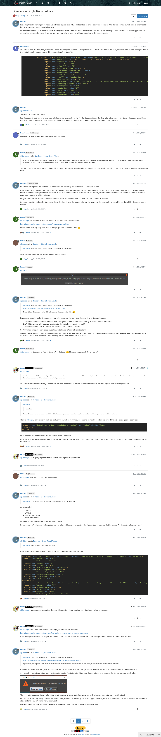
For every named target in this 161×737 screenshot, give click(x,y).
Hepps (22, 368)
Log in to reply (142, 16)
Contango (23, 21)
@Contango (34, 133)
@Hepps (31, 396)
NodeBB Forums (95, 734)
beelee (22, 152)
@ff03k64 (29, 267)
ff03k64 (22, 240)
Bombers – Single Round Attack (46, 156)
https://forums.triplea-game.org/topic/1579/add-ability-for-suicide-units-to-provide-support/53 (54, 633)
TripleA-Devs (80, 734)
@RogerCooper (26, 111)
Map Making (20, 16)
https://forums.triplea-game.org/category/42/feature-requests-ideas (44, 224)
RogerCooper (24, 46)
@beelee (29, 240)
